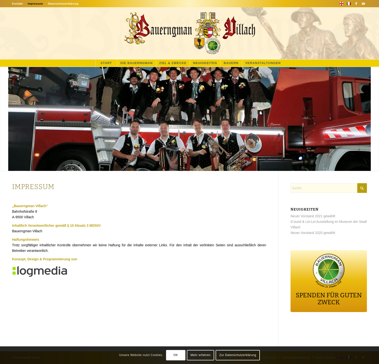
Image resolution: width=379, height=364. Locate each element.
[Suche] (329, 188)
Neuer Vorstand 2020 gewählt (313, 233)
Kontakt (17, 3)
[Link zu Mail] (363, 3)
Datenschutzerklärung (63, 3)
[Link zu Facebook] (356, 3)
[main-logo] (189, 33)
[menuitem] (18, 3)
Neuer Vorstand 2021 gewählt (313, 216)
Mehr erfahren (200, 355)
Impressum (35, 3)
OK (175, 355)
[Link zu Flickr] (348, 3)
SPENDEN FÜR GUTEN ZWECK (329, 298)
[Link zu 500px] (341, 3)
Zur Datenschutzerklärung (237, 355)
